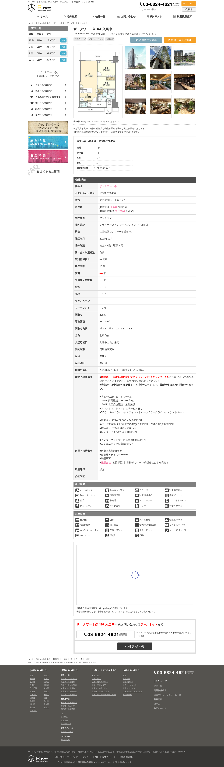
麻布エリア (96, 675)
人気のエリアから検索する (104, 670)
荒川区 (46, 701)
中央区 (46, 675)
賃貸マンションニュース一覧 (167, 694)
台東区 (32, 685)
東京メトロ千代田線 (69, 691)
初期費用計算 (182, 16)
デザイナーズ (128, 681)
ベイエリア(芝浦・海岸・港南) (104, 694)
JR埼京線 (56, 659)
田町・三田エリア (99, 685)
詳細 (63, 40)
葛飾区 (32, 707)
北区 (54, 23)
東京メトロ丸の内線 (69, 678)
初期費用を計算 (146, 39)
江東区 (46, 681)
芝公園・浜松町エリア (100, 691)
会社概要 (60, 757)
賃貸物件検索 (160, 690)
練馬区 (46, 707)
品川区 (32, 681)
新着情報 (158, 699)
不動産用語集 (125, 757)
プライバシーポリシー (79, 757)
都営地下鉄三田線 (68, 705)
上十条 (61, 23)
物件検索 (70, 16)
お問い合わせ (126, 16)
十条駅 (114, 207)
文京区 (46, 688)
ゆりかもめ (65, 739)
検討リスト (154, 16)
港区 (31, 675)
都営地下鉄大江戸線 (69, 702)
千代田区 (33, 688)
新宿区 (32, 678)
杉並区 (32, 704)
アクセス (188, 3)
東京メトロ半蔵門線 (69, 694)
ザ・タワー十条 (73, 23)
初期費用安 (127, 694)
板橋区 (32, 701)
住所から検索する (43, 23)
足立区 (46, 704)
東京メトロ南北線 (68, 681)
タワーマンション (130, 685)
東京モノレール (67, 731)
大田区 (46, 694)
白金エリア (96, 678)
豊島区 (46, 691)
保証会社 (106, 462)
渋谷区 (46, 678)
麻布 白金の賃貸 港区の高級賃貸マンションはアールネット (91, 762)
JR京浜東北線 (58, 662)
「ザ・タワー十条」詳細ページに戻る (48, 74)
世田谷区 (33, 694)
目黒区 (32, 691)
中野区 (32, 697)
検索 (189, 9)
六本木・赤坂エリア (100, 688)
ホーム (42, 16)
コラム (157, 703)
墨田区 (46, 685)
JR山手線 (64, 717)
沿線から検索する (43, 659)
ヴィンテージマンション (132, 691)
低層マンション (129, 688)
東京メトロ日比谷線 (69, 685)
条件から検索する (131, 670)
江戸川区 (33, 710)
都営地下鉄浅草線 (68, 709)
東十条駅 (120, 210)
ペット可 (126, 678)
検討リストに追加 (180, 39)
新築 (124, 675)
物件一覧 (98, 16)
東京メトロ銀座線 (68, 688)
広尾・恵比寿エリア (100, 681)
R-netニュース (108, 757)
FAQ (95, 757)
